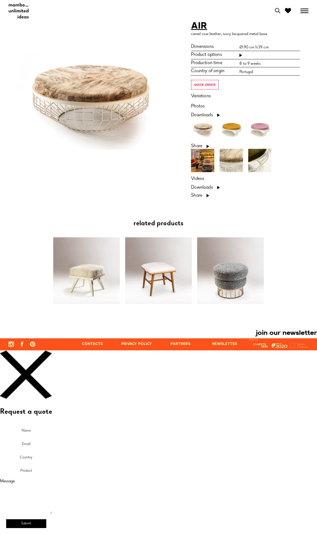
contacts (92, 344)
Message (7, 481)
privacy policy (136, 344)
